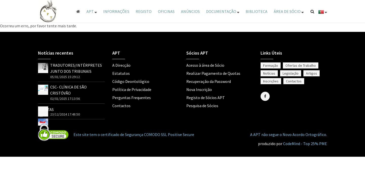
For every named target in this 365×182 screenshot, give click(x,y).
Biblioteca (256, 11)
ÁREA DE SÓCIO (289, 11)
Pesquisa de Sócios (202, 105)
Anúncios (190, 11)
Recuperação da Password (208, 81)
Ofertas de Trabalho (300, 65)
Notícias (269, 73)
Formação (270, 65)
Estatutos (121, 73)
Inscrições (271, 81)
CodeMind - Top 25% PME (305, 143)
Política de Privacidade (131, 89)
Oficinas (166, 11)
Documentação (222, 11)
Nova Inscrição (199, 89)
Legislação (291, 73)
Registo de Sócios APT (205, 97)
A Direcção (121, 65)
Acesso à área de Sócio (205, 65)
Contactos (121, 105)
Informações (116, 11)
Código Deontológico (130, 81)
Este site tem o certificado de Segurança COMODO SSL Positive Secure (134, 134)
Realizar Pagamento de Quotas (213, 73)
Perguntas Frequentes (131, 97)
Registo (144, 11)
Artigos (311, 73)
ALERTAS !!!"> (46, 115)
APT (91, 11)
